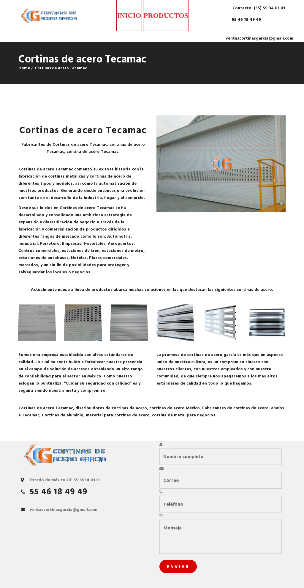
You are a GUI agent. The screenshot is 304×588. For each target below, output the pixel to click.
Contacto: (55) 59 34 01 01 (258, 7)
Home (24, 68)
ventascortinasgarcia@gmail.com (259, 38)
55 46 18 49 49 (246, 19)
